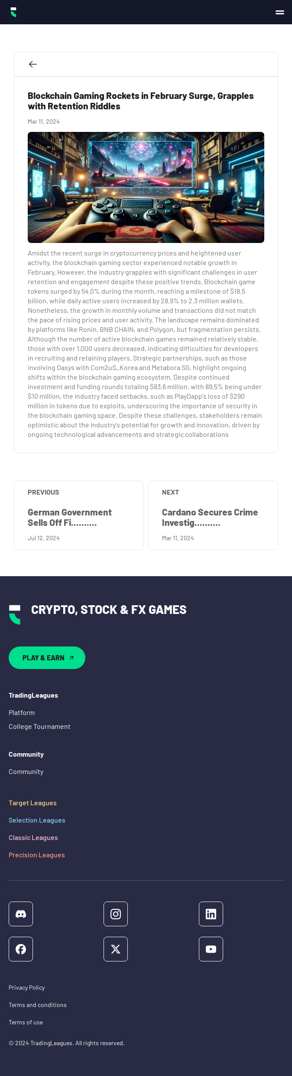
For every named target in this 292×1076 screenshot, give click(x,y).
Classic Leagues (33, 837)
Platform (22, 712)
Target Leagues (33, 802)
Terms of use (26, 1022)
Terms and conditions (38, 1004)
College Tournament (40, 726)
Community (26, 771)
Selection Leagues (37, 820)
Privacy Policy (27, 987)
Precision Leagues (37, 854)
